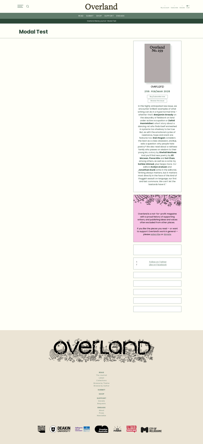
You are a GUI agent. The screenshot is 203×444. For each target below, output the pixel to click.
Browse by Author (101, 386)
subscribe (156, 235)
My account (165, 7)
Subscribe (174, 7)
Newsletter (101, 416)
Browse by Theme (101, 383)
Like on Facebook (158, 265)
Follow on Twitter (158, 262)
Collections (101, 380)
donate (167, 235)
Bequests (101, 403)
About (101, 410)
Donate (182, 7)
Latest (101, 378)
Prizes (101, 413)
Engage (120, 16)
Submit (90, 16)
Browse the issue (157, 101)
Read (81, 16)
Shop (99, 16)
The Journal (101, 375)
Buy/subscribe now (157, 97)
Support (109, 16)
